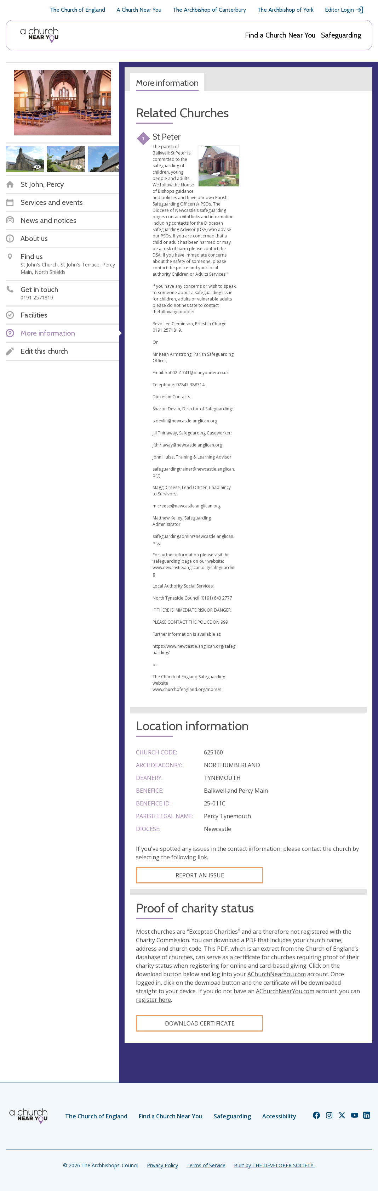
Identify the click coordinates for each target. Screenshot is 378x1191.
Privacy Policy (162, 1165)
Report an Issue (200, 875)
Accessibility (279, 1116)
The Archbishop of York (285, 9)
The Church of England (77, 9)
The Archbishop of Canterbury (209, 9)
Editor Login (344, 10)
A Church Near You (138, 9)
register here (153, 1000)
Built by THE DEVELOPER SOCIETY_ (274, 1165)
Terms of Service (206, 1165)
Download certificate (200, 1023)
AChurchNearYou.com (276, 974)
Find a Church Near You (280, 35)
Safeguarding (341, 35)
